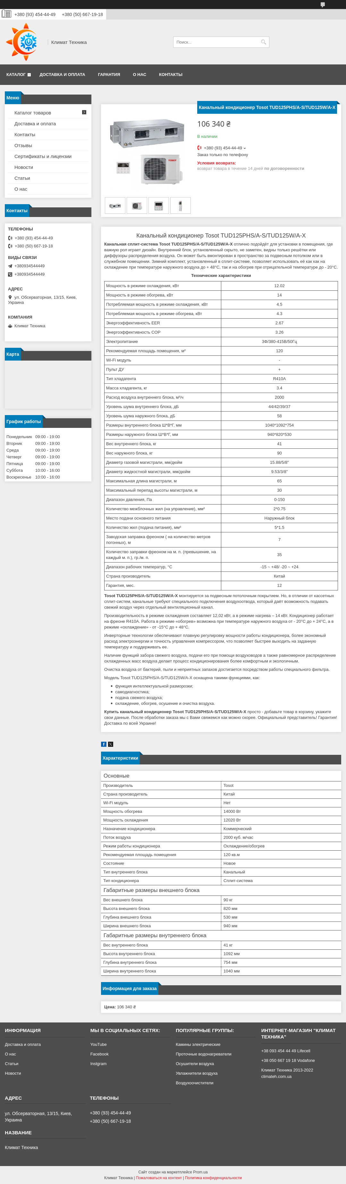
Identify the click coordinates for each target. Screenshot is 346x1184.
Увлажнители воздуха (196, 1073)
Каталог (16, 74)
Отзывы (23, 145)
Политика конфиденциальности (213, 1178)
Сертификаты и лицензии (43, 156)
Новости (23, 167)
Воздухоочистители (194, 1082)
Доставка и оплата (62, 74)
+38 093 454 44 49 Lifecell (285, 1050)
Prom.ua (200, 1172)
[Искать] (263, 42)
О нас (140, 74)
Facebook (99, 1054)
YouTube (98, 1044)
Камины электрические (198, 1044)
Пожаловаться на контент (159, 1178)
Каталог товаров (32, 112)
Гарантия (109, 74)
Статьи (22, 178)
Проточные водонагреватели (204, 1054)
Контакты (170, 74)
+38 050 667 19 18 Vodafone (288, 1060)
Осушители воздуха (195, 1063)
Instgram (98, 1063)
